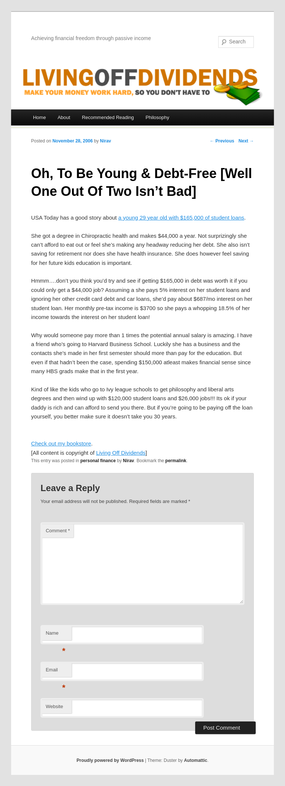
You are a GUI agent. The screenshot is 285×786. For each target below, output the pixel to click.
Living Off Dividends (120, 453)
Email (55, 672)
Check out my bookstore (61, 443)
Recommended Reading (108, 117)
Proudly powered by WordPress (110, 760)
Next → (246, 141)
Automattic (195, 760)
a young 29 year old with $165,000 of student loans (181, 217)
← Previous (222, 141)
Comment (58, 530)
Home (39, 117)
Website (54, 706)
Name (55, 635)
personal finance (98, 460)
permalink (175, 460)
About (64, 117)
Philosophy (157, 117)
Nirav (105, 141)
